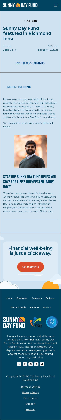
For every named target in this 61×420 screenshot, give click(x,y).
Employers (36, 298)
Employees (22, 298)
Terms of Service (30, 386)
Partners (50, 298)
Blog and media (18, 307)
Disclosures (30, 398)
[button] (55, 5)
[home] (20, 5)
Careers (47, 307)
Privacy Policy (30, 392)
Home (9, 298)
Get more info (30, 266)
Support (30, 403)
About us (34, 307)
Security (30, 409)
